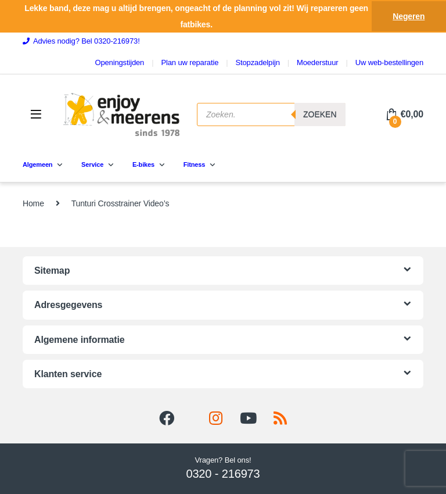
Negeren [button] (409, 16)
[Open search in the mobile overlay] (271, 114)
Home (33, 203)
